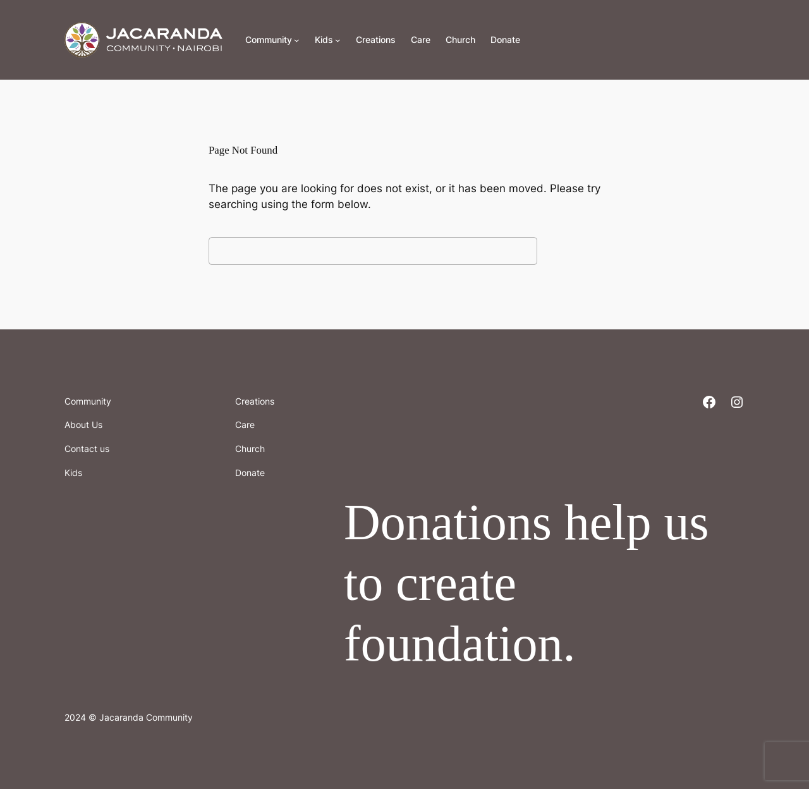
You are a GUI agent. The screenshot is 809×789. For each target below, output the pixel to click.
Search (572, 250)
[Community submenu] (297, 40)
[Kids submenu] (338, 40)
